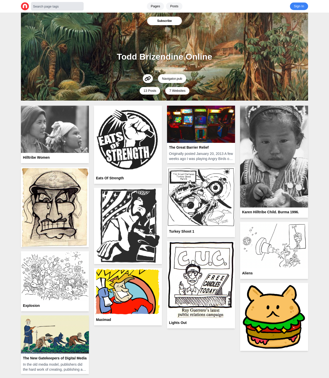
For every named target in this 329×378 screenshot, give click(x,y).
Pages (155, 6)
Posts (174, 6)
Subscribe (164, 21)
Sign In (299, 6)
